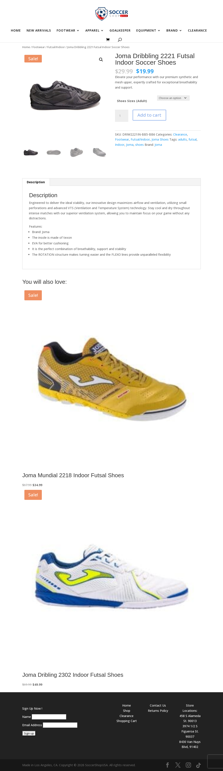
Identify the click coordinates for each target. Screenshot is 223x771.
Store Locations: (189, 708)
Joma (129, 145)
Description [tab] (36, 182)
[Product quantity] (121, 116)
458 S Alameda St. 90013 (190, 718)
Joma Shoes (160, 139)
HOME (16, 30)
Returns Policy (158, 711)
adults (182, 139)
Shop (126, 711)
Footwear (38, 47)
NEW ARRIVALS (39, 30)
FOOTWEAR (66, 30)
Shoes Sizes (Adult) (132, 101)
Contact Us (158, 705)
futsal (193, 139)
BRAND (172, 30)
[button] (101, 60)
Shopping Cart (127, 721)
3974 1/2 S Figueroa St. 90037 (190, 731)
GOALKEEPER (120, 30)
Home (26, 47)
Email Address (32, 725)
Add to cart (149, 115)
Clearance (180, 134)
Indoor (119, 145)
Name (26, 717)
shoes (139, 145)
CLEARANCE (197, 30)
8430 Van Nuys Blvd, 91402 (190, 744)
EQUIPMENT (146, 30)
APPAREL (92, 30)
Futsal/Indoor (56, 47)
